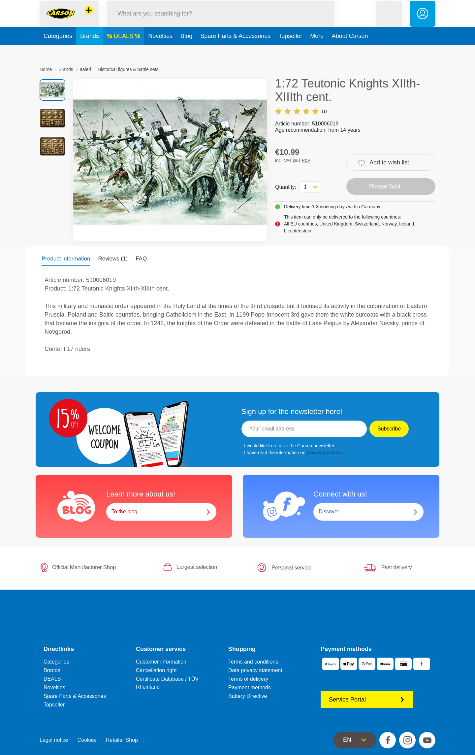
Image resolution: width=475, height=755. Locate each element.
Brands (89, 51)
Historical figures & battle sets (128, 69)
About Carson (350, 51)
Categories (58, 51)
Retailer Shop (122, 740)
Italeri (85, 69)
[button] (389, 21)
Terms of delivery (248, 679)
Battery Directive (247, 696)
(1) (301, 111)
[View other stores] (88, 18)
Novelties (160, 51)
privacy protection (325, 452)
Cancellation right (156, 670)
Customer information (161, 662)
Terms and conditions (253, 662)
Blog (186, 51)
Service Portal (367, 699)
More (317, 51)
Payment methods (249, 687)
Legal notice (54, 740)
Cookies (87, 740)
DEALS (124, 51)
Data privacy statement (255, 670)
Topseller (290, 51)
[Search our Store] (220, 21)
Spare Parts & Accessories (235, 51)
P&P (306, 160)
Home (46, 69)
